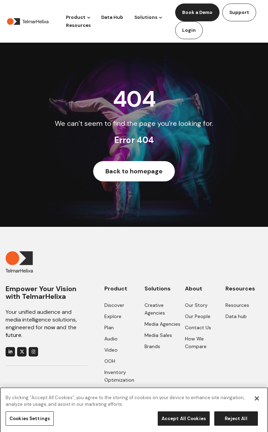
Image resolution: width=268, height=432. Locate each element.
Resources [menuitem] (237, 305)
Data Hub (112, 17)
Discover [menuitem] (114, 305)
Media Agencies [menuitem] (162, 324)
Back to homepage (134, 171)
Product (75, 17)
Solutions (145, 17)
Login (189, 30)
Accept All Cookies (184, 422)
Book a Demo (197, 12)
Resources (78, 25)
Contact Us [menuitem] (198, 327)
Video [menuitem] (111, 350)
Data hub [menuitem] (236, 316)
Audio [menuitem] (111, 339)
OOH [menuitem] (109, 361)
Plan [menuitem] (109, 327)
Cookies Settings (29, 422)
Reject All (236, 422)
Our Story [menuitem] (196, 305)
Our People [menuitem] (197, 316)
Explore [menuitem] (112, 316)
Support (239, 12)
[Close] (257, 401)
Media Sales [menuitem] (158, 335)
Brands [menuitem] (152, 346)
